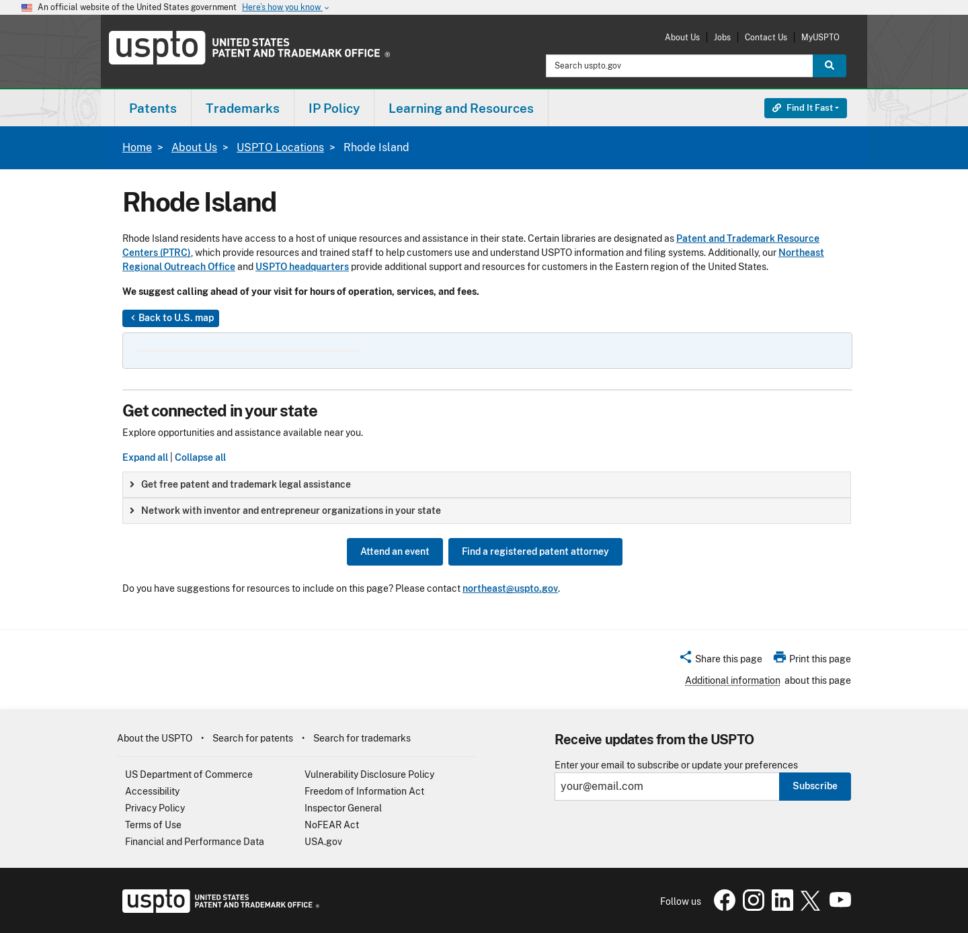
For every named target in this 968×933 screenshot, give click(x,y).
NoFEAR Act (332, 824)
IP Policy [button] (334, 108)
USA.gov (323, 841)
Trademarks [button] (243, 108)
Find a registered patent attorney (535, 551)
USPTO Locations (280, 147)
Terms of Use (153, 824)
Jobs (722, 37)
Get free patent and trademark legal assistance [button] (240, 484)
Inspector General (343, 808)
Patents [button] (153, 108)
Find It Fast (802, 108)
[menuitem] (153, 107)
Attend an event (395, 551)
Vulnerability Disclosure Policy (369, 774)
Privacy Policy (155, 808)
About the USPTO (154, 738)
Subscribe (815, 786)
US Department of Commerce (189, 774)
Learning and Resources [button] (461, 108)
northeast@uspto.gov (510, 588)
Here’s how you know (286, 7)
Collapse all (200, 457)
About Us (682, 37)
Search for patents (252, 738)
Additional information (732, 680)
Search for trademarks (362, 738)
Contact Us (766, 37)
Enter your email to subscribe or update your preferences (676, 765)
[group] (486, 485)
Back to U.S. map (171, 318)
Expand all (145, 457)
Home (137, 147)
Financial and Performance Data (194, 841)
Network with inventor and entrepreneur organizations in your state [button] (285, 510)
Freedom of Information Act (364, 791)
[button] (720, 661)
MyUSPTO (820, 37)
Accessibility (152, 791)
